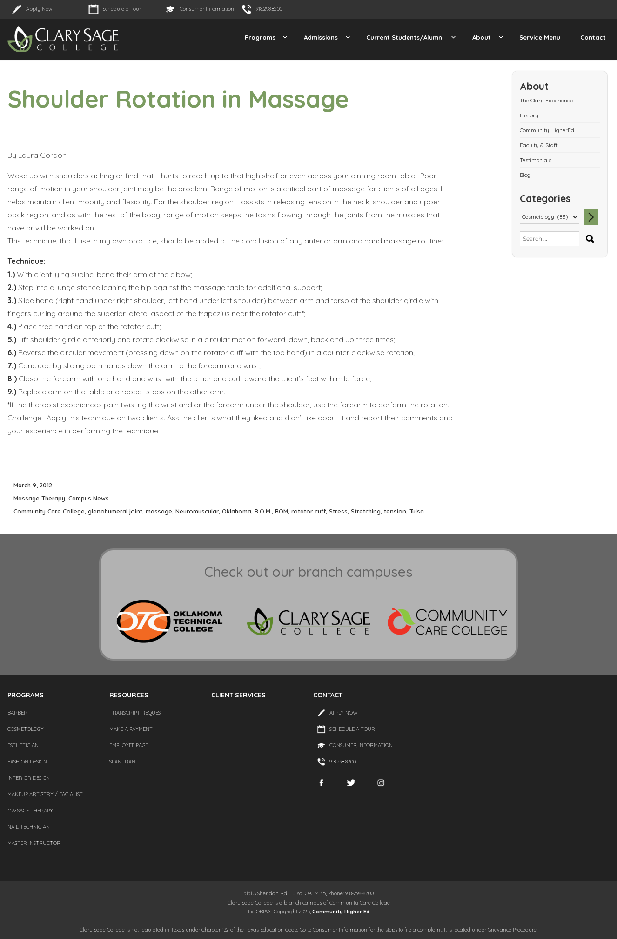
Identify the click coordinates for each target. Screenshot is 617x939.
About (481, 37)
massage (159, 511)
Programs (260, 37)
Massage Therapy (39, 498)
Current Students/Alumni (404, 37)
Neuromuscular (197, 511)
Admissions (321, 37)
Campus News (88, 498)
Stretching (366, 511)
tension (395, 511)
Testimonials (535, 159)
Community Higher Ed (340, 911)
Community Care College (49, 511)
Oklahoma (236, 511)
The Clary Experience (546, 100)
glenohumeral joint (115, 511)
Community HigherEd (547, 130)
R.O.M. (263, 511)
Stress (338, 511)
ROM (281, 511)
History (529, 115)
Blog (525, 174)
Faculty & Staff (538, 145)
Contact (593, 37)
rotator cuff (308, 511)
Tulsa (416, 511)
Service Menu (539, 37)
